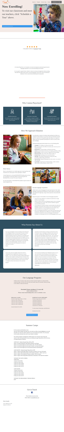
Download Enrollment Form (8, 26)
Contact (48, 2)
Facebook (36, 48)
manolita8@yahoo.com (35, 397)
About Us (34, 2)
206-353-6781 (35, 396)
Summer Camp (43, 2)
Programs (38, 2)
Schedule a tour (56, 2)
